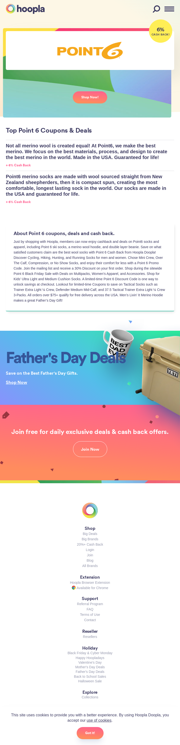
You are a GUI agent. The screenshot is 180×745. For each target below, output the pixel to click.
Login (90, 550)
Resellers (90, 637)
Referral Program (90, 604)
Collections (90, 697)
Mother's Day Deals (90, 667)
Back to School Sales (90, 676)
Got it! (90, 732)
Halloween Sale (90, 681)
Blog (90, 560)
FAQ (90, 609)
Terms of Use (90, 615)
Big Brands (90, 539)
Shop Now (16, 382)
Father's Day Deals (90, 672)
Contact (90, 620)
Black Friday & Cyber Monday (89, 653)
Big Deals (90, 534)
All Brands (90, 566)
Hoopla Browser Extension (90, 582)
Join (90, 555)
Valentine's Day (90, 662)
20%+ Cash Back (90, 544)
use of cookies (99, 720)
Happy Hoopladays (90, 658)
